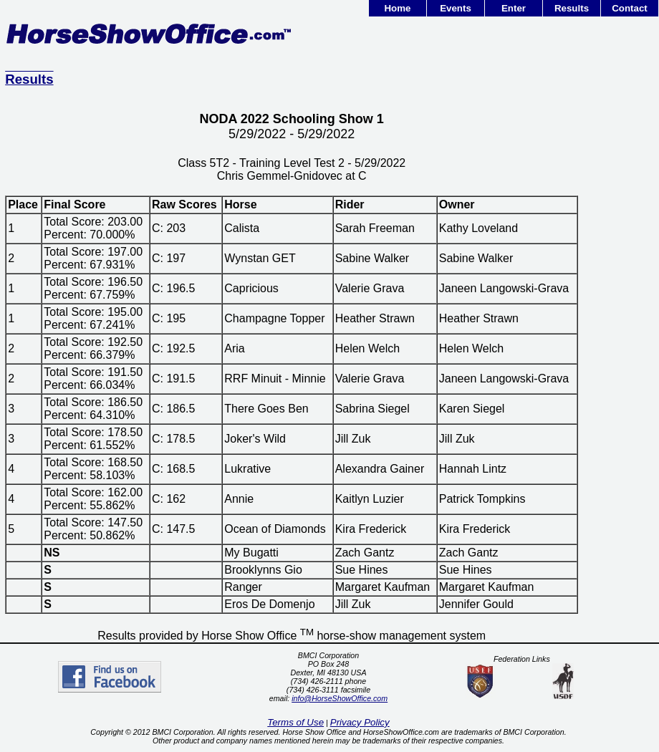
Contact (630, 8)
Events (455, 8)
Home (397, 8)
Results (571, 8)
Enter (513, 8)
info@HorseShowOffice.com (340, 698)
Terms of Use (295, 722)
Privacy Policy (360, 722)
